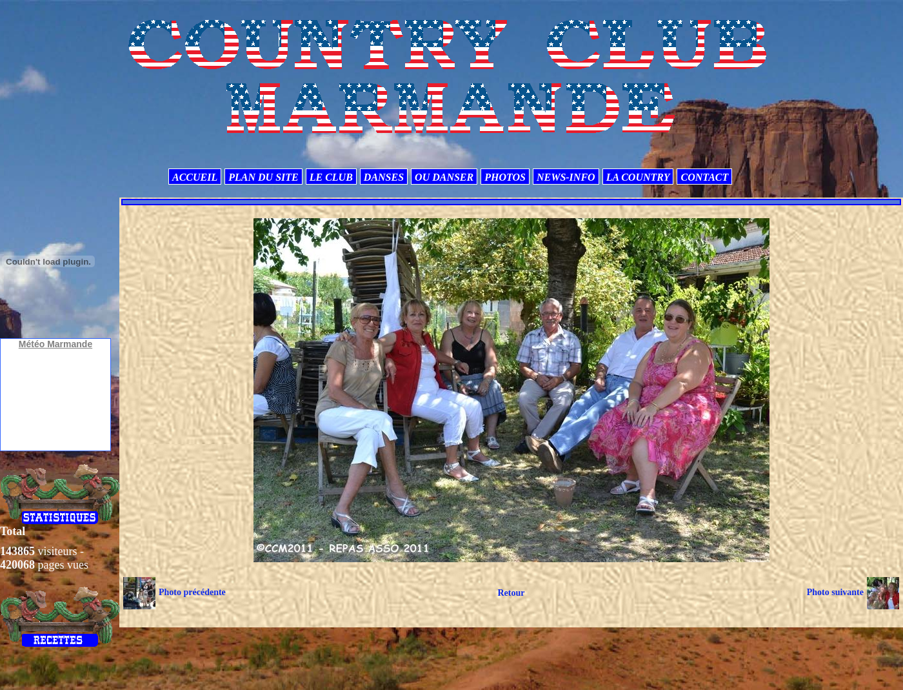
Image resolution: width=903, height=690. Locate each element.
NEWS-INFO (566, 177)
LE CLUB (331, 177)
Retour (510, 593)
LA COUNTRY (638, 177)
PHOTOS (505, 177)
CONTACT (704, 177)
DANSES (384, 177)
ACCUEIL (194, 177)
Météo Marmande (55, 344)
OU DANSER (444, 177)
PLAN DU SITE (263, 177)
